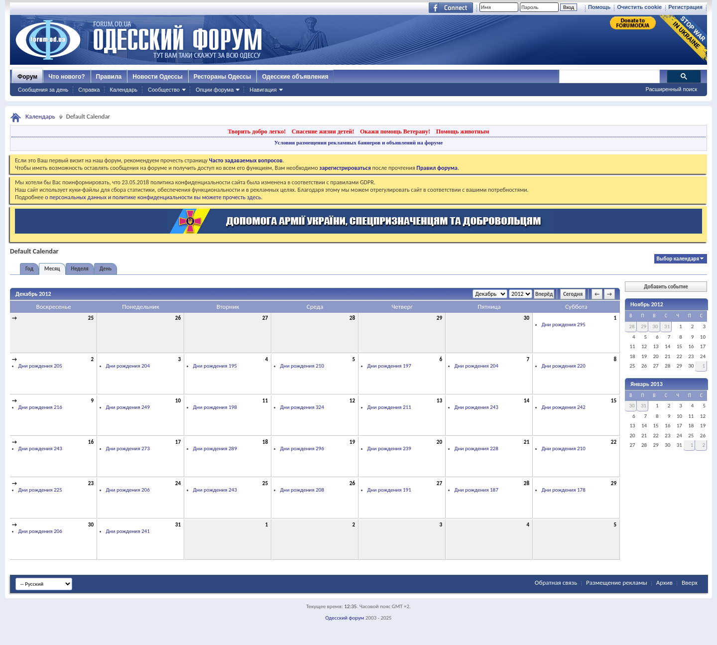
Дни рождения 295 (564, 324)
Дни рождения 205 (40, 366)
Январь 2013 (646, 384)
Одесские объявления (295, 76)
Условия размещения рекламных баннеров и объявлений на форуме (358, 142)
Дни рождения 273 (128, 448)
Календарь (123, 90)
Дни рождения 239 (389, 448)
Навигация (262, 90)
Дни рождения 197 (389, 366)
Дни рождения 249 (128, 407)
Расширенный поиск (671, 89)
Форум (27, 76)
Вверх (690, 582)
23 (91, 483)
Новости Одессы (157, 76)
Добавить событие (666, 286)
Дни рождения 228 (476, 448)
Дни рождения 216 (40, 407)
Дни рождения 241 (128, 531)
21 (526, 442)
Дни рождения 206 (128, 490)
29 (439, 318)
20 (439, 442)
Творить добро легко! (257, 131)
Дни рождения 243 (476, 407)
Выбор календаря (678, 259)
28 (352, 318)
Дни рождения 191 (389, 490)
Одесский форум (344, 618)
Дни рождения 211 (389, 407)
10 (178, 400)
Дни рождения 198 (215, 407)
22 (613, 442)
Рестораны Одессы (222, 76)
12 (352, 400)
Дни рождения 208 (302, 490)
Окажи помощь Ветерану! (395, 131)
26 (178, 318)
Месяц (52, 268)
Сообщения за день (43, 90)
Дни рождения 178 (564, 490)
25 (91, 318)
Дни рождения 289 (215, 448)
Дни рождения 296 (302, 448)
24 (178, 483)
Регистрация (685, 7)
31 (178, 524)
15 (613, 400)
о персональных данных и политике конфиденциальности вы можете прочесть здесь (153, 197)
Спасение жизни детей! (323, 131)
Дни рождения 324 (302, 407)
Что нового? (66, 76)
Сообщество (164, 90)
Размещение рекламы (616, 582)
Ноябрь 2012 (646, 304)
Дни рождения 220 (564, 366)
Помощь (599, 7)
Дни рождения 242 (564, 407)
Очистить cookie (639, 7)
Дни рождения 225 (40, 490)
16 (91, 442)
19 (352, 442)
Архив (664, 582)
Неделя (80, 268)
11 (265, 400)
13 (439, 400)
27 (265, 318)
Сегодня (573, 294)
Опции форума (215, 90)
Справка (89, 90)
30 (526, 318)
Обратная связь (556, 582)
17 (178, 442)
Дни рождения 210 (302, 366)
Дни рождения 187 (476, 490)
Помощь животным (462, 131)
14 (526, 400)
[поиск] (609, 77)
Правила (109, 76)
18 (265, 442)
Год (29, 268)
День (106, 268)
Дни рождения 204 (128, 366)
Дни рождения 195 (215, 366)
